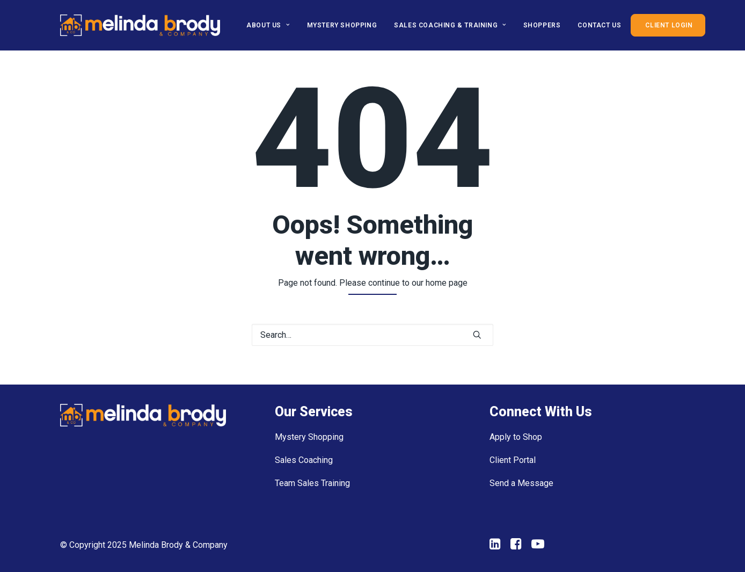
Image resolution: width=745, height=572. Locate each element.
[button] (477, 334)
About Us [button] (267, 25)
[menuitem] (271, 25)
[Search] (372, 335)
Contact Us (599, 25)
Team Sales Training (312, 483)
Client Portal (513, 460)
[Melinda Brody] (140, 25)
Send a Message (521, 483)
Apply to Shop (516, 437)
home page (447, 283)
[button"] (495, 546)
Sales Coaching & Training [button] (450, 25)
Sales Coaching (304, 460)
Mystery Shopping (342, 25)
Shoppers (542, 25)
